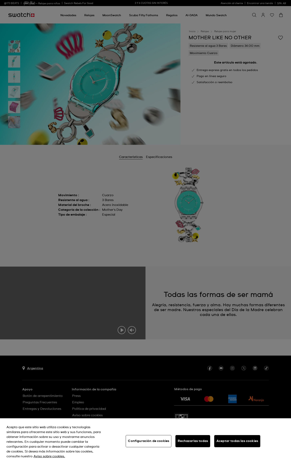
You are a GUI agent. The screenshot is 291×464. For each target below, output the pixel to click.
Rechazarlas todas (193, 441)
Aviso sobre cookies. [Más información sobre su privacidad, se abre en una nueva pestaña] (49, 456)
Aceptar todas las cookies (237, 441)
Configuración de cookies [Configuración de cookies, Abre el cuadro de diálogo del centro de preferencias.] (148, 441)
